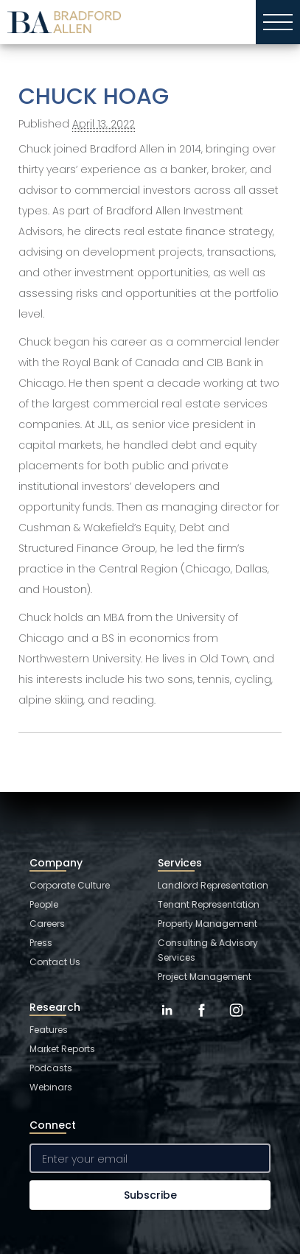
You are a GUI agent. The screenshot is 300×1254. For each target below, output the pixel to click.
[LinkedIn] (167, 1021)
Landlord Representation (213, 885)
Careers (47, 923)
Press (40, 942)
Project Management (204, 976)
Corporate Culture (69, 885)
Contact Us (54, 962)
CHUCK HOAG (93, 96)
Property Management (207, 923)
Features (48, 1029)
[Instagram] (236, 1021)
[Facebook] (201, 1021)
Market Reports (62, 1049)
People (43, 904)
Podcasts (50, 1068)
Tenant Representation (208, 904)
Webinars (50, 1087)
